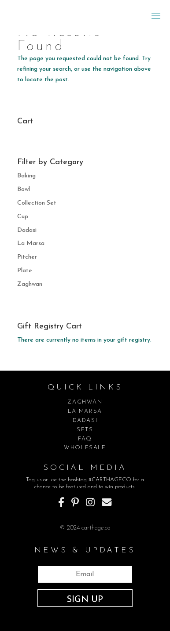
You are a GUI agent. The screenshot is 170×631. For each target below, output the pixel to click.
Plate (24, 270)
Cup (22, 216)
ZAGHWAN (84, 402)
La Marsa (30, 243)
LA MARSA (85, 411)
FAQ (85, 439)
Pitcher (27, 257)
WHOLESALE (85, 448)
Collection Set (36, 203)
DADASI (85, 420)
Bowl (23, 189)
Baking (26, 176)
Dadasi (27, 230)
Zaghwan (29, 284)
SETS (85, 430)
